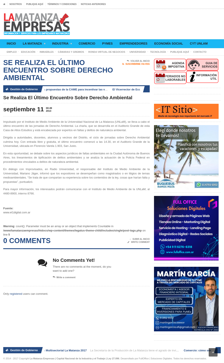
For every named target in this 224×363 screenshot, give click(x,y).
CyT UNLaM (199, 43)
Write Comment (139, 242)
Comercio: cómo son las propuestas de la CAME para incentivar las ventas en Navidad (71, 89)
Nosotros (15, 4)
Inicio (11, 43)
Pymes (107, 43)
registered (16, 293)
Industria (62, 44)
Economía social (168, 43)
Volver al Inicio (138, 61)
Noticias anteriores (93, 4)
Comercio (87, 43)
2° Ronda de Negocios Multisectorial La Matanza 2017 (51, 350)
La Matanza (34, 44)
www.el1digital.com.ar (16, 212)
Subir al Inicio (140, 239)
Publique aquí (34, 4)
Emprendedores (133, 43)
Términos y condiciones (61, 4)
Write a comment (64, 277)
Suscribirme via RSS (136, 64)
